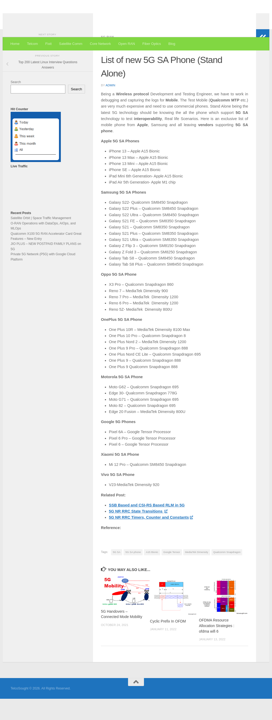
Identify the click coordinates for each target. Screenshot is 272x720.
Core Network (100, 44)
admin (110, 106)
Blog (171, 44)
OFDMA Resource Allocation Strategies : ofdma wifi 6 (216, 647)
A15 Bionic (152, 573)
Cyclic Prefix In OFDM (168, 643)
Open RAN (126, 44)
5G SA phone (133, 573)
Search (16, 103)
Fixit (48, 44)
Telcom (32, 44)
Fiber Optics (151, 44)
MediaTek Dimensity (196, 573)
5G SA (117, 573)
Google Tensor (171, 573)
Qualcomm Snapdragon (227, 573)
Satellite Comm (70, 44)
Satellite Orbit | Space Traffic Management (41, 239)
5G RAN (107, 58)
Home (15, 44)
